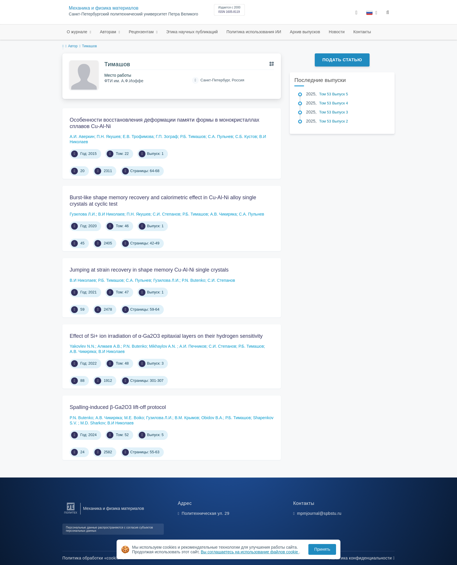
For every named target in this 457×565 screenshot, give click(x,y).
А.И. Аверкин (82, 136)
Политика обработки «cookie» (93, 558)
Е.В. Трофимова (138, 136)
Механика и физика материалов (103, 8)
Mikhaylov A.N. (163, 346)
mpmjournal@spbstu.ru (319, 513)
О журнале (77, 31)
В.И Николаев (111, 214)
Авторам (108, 31)
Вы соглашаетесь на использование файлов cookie (250, 552)
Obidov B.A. (212, 417)
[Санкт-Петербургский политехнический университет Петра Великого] (70, 513)
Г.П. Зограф (167, 136)
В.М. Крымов (187, 417)
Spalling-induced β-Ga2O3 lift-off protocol (118, 407)
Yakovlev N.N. (82, 346)
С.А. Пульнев (220, 136)
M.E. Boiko (134, 417)
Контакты (362, 31)
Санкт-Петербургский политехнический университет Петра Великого (133, 14)
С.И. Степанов (166, 214)
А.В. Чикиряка (223, 214)
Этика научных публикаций (192, 31)
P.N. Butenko (193, 280)
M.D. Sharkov (92, 423)
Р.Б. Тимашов (192, 136)
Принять (322, 549)
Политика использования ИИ (253, 31)
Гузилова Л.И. (83, 214)
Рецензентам (142, 31)
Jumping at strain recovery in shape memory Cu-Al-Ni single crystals (149, 270)
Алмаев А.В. (109, 346)
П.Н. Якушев (109, 136)
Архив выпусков (305, 31)
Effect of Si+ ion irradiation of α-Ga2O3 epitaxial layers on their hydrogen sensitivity (166, 336)
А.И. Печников (192, 346)
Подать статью (342, 59)
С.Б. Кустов (246, 136)
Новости (336, 31)
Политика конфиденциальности (362, 558)
